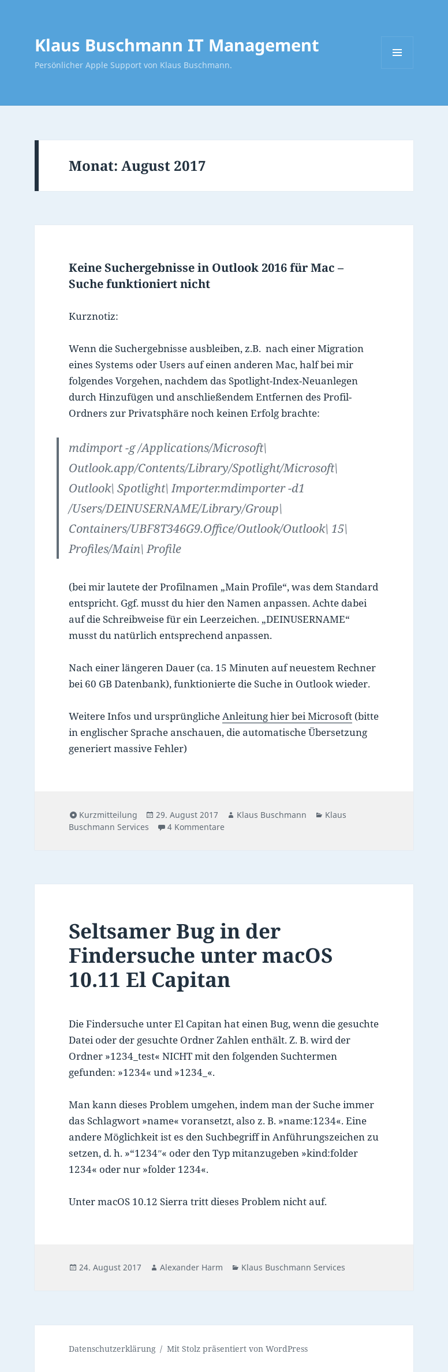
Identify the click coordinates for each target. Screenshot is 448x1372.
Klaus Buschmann (272, 814)
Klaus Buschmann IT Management (177, 44)
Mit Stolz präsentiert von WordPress (237, 1348)
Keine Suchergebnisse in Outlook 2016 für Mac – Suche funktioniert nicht (206, 275)
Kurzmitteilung (108, 814)
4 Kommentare (196, 826)
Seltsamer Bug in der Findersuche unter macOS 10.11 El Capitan (201, 955)
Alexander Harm (191, 1267)
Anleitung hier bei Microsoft (287, 716)
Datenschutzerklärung (112, 1348)
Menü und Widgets (397, 68)
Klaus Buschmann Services (293, 1267)
